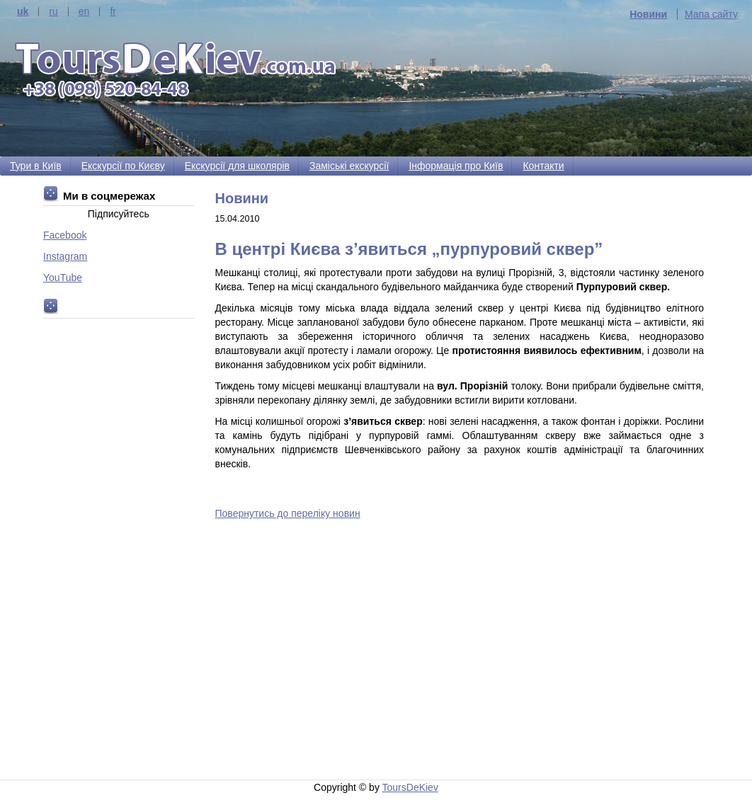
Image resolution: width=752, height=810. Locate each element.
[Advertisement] (462, 652)
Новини (648, 14)
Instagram (65, 256)
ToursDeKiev (410, 787)
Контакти (543, 165)
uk (22, 11)
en (84, 11)
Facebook (64, 235)
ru (53, 11)
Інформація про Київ (456, 165)
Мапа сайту (711, 14)
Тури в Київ (36, 165)
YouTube (62, 277)
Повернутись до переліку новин (287, 513)
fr (113, 11)
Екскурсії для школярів (237, 165)
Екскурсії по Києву (123, 165)
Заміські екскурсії (349, 165)
